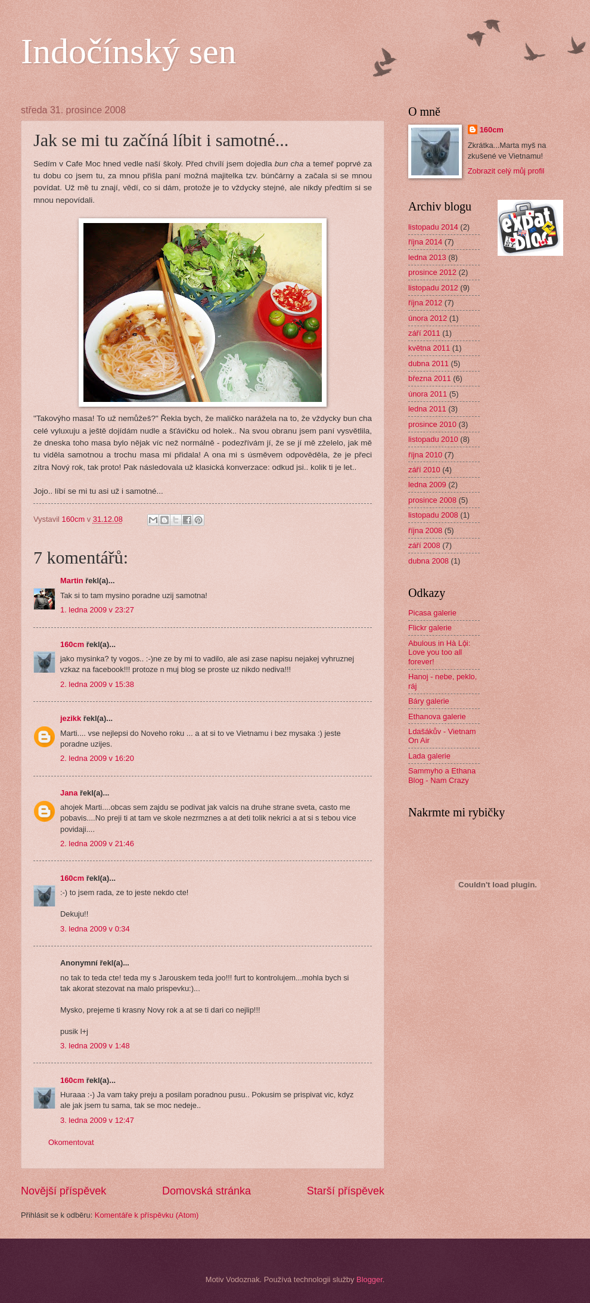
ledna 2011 (427, 408)
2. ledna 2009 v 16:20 (97, 758)
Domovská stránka (206, 1191)
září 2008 (424, 545)
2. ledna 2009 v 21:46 (97, 843)
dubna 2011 (428, 363)
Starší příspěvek (345, 1191)
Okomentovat (71, 1142)
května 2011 (429, 347)
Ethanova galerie (437, 716)
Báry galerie (428, 701)
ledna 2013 (427, 257)
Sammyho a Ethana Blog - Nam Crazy (442, 775)
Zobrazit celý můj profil (506, 170)
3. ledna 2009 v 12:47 (97, 1120)
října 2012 (425, 302)
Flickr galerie (430, 627)
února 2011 (427, 393)
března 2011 (429, 378)
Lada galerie (429, 755)
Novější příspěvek (63, 1191)
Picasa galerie (432, 612)
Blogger (369, 1279)
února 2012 (427, 318)
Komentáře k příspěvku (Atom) (147, 1215)
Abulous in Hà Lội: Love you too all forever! (439, 652)
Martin (71, 580)
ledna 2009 (427, 484)
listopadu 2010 (433, 439)
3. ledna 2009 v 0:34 (95, 928)
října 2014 (425, 241)
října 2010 (425, 454)
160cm (72, 644)
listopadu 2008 (433, 514)
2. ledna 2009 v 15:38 (97, 684)
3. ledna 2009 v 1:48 (95, 1045)
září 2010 (424, 469)
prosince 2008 (432, 500)
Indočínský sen (129, 51)
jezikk (70, 718)
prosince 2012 (432, 272)
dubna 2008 (428, 560)
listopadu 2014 (433, 226)
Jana (68, 792)
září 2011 (424, 333)
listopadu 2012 (433, 287)
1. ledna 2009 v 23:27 (97, 609)
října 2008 (425, 530)
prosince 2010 (432, 424)
